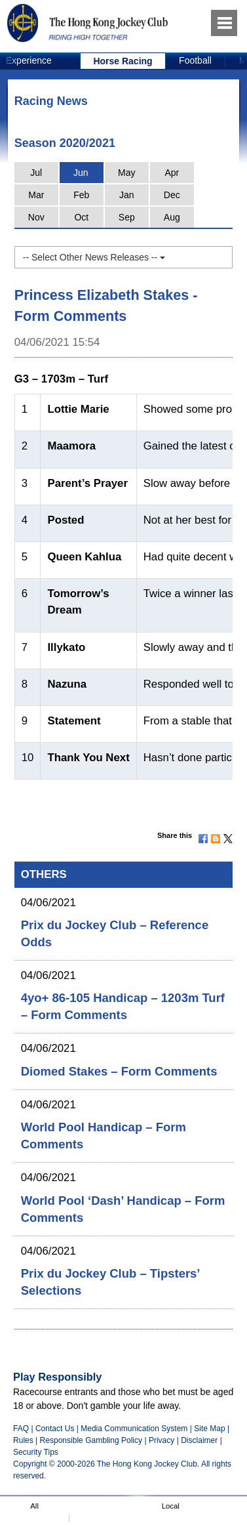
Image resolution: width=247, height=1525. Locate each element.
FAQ (21, 1428)
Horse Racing (122, 61)
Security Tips (35, 1452)
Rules (24, 1440)
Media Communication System (134, 1428)
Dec (172, 195)
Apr (171, 172)
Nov (36, 217)
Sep (127, 217)
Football (195, 60)
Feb (81, 195)
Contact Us (55, 1428)
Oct (81, 217)
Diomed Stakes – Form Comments (119, 1071)
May (126, 172)
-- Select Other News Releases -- (94, 257)
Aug (172, 217)
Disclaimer (199, 1440)
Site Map (209, 1428)
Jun (80, 172)
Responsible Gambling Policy (91, 1440)
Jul (36, 172)
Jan (126, 195)
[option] (123, 61)
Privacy (161, 1440)
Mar (36, 195)
